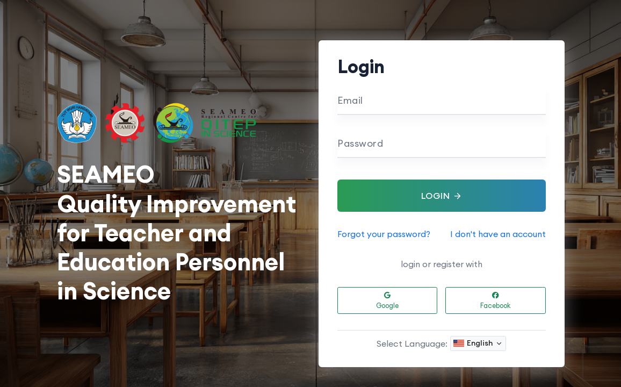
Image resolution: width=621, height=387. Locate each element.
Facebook (495, 301)
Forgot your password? (383, 233)
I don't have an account (498, 233)
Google (387, 301)
